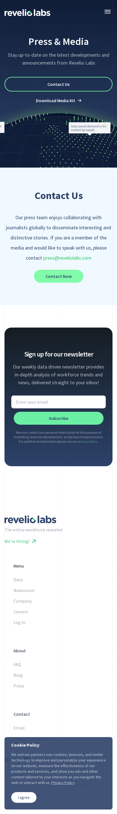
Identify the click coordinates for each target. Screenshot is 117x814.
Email (19, 728)
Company (22, 601)
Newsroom (24, 590)
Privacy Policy (63, 782)
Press (18, 686)
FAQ (17, 664)
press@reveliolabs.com (67, 258)
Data (18, 579)
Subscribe (58, 418)
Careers (20, 611)
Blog (18, 675)
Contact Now (58, 276)
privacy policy (87, 441)
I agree (24, 797)
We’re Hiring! (20, 541)
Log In (19, 622)
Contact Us (58, 84)
